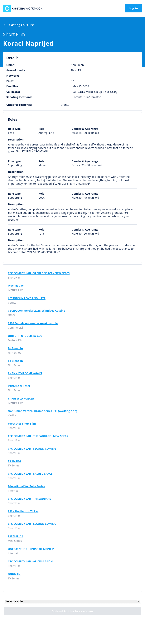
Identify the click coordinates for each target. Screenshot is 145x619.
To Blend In (15, 348)
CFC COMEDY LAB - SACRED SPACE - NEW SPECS (39, 273)
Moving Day (16, 285)
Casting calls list (21, 25)
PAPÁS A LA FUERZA (21, 398)
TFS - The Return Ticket (23, 511)
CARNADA (14, 461)
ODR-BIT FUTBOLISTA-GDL (25, 336)
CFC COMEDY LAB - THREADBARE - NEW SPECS (38, 436)
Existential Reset (19, 386)
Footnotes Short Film (22, 423)
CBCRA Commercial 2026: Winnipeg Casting (36, 310)
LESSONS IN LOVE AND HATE (27, 298)
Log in (133, 8)
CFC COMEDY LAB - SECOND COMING (32, 448)
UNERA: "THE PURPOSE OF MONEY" (31, 549)
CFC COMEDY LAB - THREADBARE (29, 498)
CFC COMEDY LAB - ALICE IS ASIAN (30, 561)
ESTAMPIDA (15, 536)
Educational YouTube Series (26, 486)
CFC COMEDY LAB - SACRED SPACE (30, 473)
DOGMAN (14, 574)
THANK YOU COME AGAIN (25, 373)
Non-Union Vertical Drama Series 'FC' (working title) (42, 411)
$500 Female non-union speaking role (33, 323)
